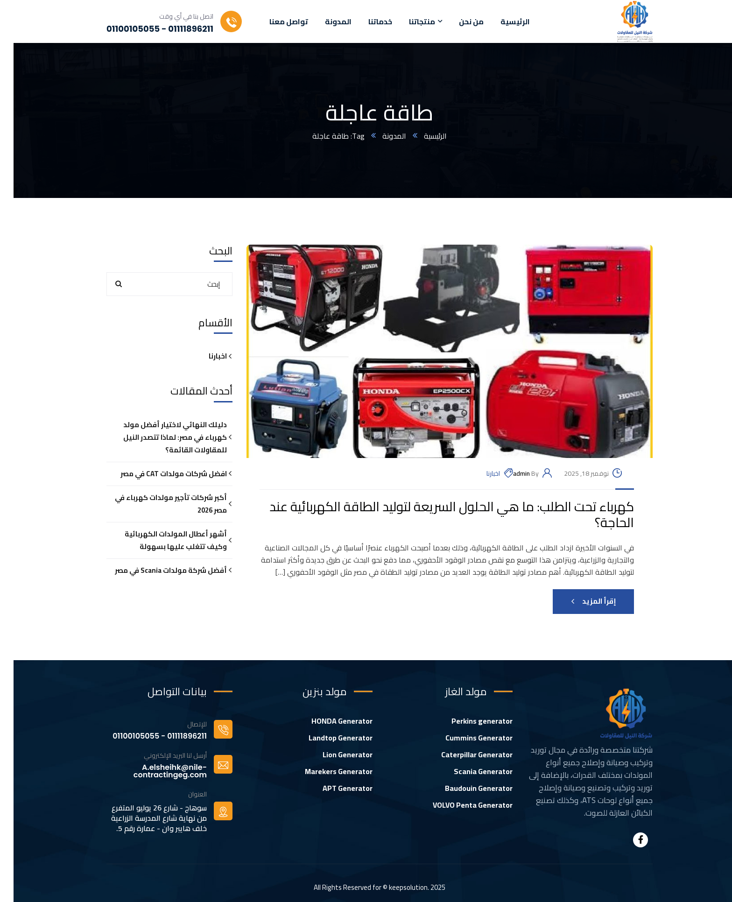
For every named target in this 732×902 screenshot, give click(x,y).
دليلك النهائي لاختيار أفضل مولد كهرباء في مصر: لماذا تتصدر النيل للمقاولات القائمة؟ (161, 437)
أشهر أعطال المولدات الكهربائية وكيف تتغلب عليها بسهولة (162, 540)
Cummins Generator (465, 738)
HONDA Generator (328, 721)
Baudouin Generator (465, 788)
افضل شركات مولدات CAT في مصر (160, 473)
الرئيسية (421, 136)
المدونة (381, 136)
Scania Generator (469, 771)
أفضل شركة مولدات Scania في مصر (157, 570)
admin (508, 473)
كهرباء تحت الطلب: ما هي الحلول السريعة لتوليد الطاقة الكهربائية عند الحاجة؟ (438, 514)
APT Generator (334, 788)
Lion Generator (334, 754)
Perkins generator (468, 721)
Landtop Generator (327, 738)
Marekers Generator (325, 771)
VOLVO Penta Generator (459, 805)
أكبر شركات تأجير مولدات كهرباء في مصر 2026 (157, 504)
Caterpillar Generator (463, 754)
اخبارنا (479, 473)
